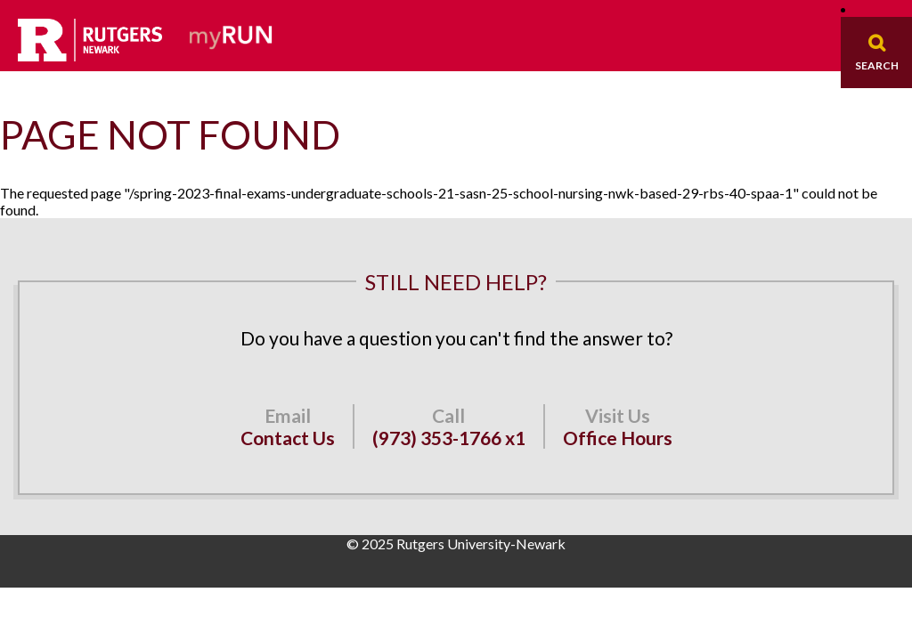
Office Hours (617, 437)
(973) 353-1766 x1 (448, 437)
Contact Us (287, 437)
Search (877, 65)
